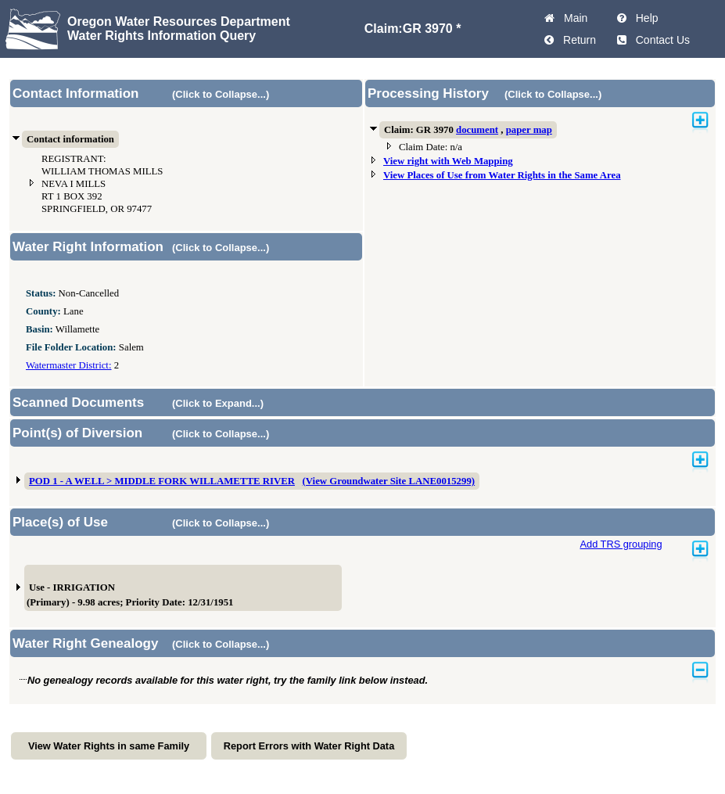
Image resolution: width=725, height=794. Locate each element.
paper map (529, 129)
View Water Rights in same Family (108, 746)
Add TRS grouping (621, 544)
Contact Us (660, 40)
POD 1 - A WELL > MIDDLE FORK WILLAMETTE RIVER (162, 481)
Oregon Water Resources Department (178, 21)
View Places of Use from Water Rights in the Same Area (502, 175)
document (477, 129)
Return (576, 40)
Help (644, 18)
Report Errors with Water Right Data (309, 746)
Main (572, 18)
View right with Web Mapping (448, 161)
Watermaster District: (68, 365)
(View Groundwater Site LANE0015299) (389, 481)
